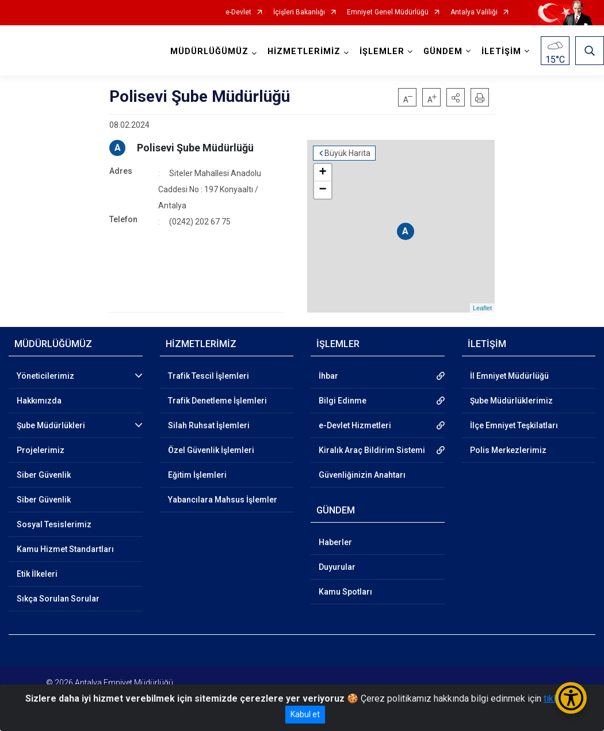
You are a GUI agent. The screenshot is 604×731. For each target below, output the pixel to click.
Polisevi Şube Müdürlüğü (195, 148)
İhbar (328, 375)
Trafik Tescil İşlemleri (208, 375)
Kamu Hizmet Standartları (65, 549)
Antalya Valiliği (474, 12)
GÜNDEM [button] (442, 51)
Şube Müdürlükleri (51, 425)
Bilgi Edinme (342, 400)
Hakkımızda (39, 400)
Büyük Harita (347, 153)
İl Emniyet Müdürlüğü (509, 375)
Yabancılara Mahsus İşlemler (222, 499)
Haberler (335, 542)
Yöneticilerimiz (45, 375)
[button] (455, 97)
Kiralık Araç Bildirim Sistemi (372, 450)
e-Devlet (238, 12)
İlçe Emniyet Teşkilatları (514, 425)
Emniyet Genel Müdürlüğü (388, 12)
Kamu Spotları (345, 591)
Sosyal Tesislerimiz (54, 524)
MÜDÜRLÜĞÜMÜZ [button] (209, 51)
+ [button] (323, 172)
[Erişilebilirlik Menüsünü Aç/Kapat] (571, 698)
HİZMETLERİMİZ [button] (304, 51)
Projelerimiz (40, 450)
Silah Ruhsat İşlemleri (209, 425)
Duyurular (337, 567)
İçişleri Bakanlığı (299, 12)
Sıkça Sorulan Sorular (58, 598)
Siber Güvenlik (44, 474)
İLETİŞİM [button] (501, 51)
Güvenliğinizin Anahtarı (362, 474)
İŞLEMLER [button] (382, 51)
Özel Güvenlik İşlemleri (211, 450)
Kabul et (305, 714)
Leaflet (482, 307)
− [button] (323, 190)
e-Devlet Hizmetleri (355, 425)
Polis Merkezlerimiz (508, 450)
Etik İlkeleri (37, 573)
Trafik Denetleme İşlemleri (217, 400)
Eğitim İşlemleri (197, 474)
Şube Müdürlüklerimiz (511, 400)
